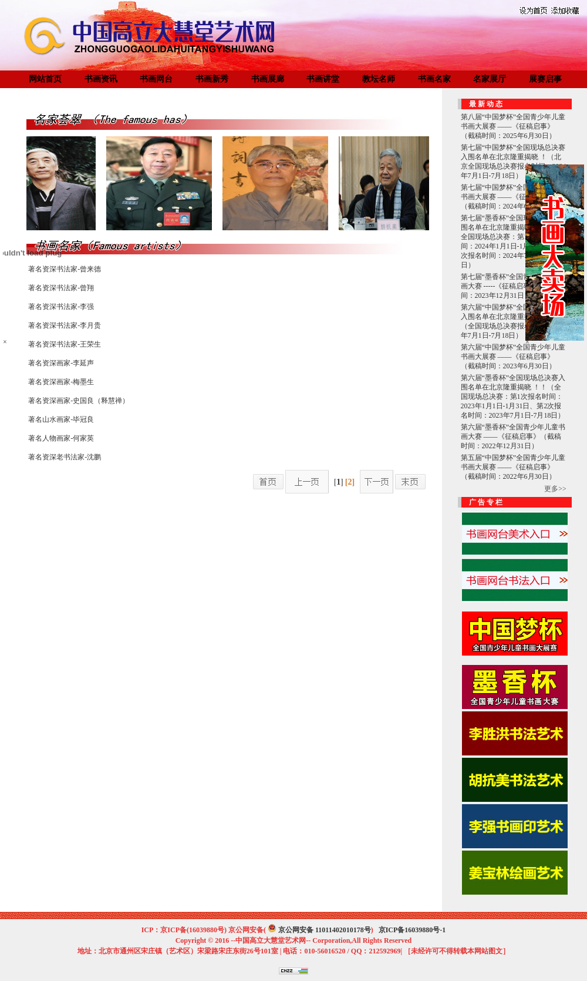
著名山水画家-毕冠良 (61, 419)
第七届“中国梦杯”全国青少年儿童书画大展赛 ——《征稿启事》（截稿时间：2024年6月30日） (513, 196)
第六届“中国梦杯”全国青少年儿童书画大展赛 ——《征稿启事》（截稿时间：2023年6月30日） (513, 356)
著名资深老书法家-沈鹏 (64, 457)
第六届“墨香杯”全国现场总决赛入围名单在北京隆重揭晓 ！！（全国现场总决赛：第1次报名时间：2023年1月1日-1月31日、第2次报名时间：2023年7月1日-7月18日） (513, 396)
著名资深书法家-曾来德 (64, 269)
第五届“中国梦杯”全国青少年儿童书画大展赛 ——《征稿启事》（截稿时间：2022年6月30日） (513, 467)
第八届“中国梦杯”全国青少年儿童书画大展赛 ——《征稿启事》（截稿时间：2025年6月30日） (513, 126)
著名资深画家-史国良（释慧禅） (78, 401)
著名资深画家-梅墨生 (61, 382)
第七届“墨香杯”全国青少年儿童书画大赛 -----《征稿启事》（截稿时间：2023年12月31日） (513, 286)
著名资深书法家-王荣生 (64, 344)
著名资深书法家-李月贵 (64, 325)
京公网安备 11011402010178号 (324, 930)
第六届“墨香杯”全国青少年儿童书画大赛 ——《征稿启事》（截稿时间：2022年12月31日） (513, 436)
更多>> (555, 489)
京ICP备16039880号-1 (412, 930)
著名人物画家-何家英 (61, 438)
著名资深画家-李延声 (61, 363)
